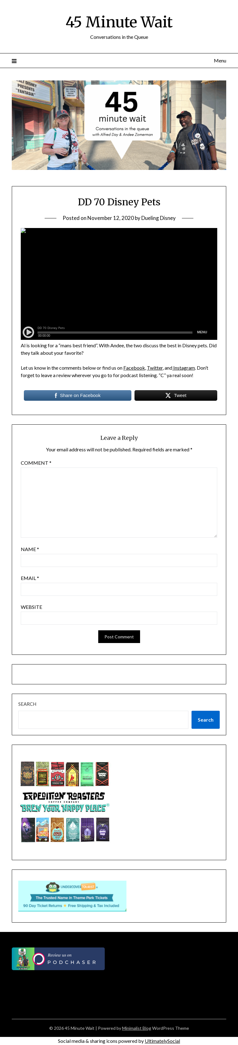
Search (27, 704)
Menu (220, 60)
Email (30, 578)
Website (31, 607)
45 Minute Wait (119, 22)
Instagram (183, 368)
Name (30, 549)
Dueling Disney (158, 218)
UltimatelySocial (162, 1041)
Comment (36, 463)
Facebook (134, 368)
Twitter (155, 368)
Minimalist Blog (136, 1028)
